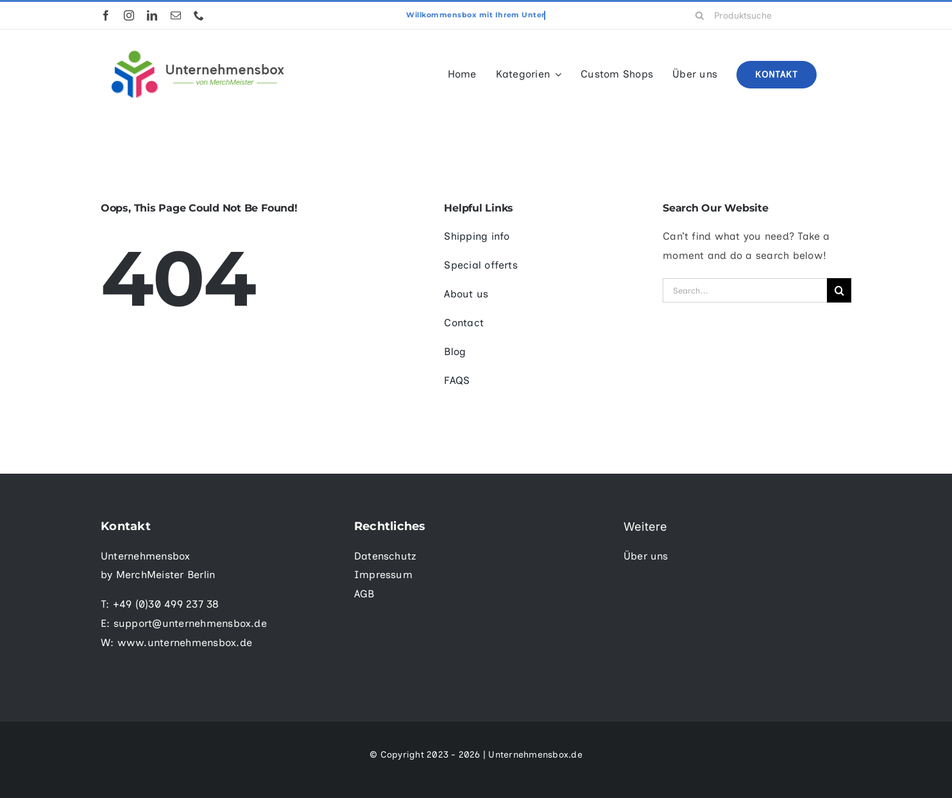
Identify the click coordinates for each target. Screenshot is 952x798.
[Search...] (745, 290)
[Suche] (699, 15)
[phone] (199, 15)
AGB (364, 594)
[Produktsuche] (768, 15)
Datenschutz (385, 556)
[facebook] (106, 15)
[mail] (176, 15)
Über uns (646, 556)
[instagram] (129, 15)
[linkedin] (152, 15)
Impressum (383, 575)
